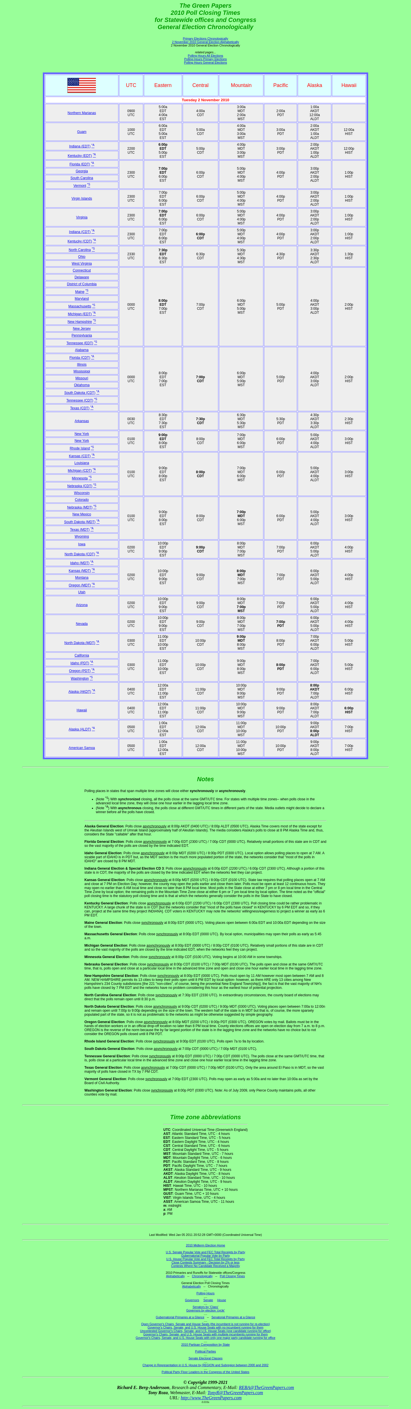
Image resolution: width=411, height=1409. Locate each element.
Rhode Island (80, 448)
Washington (80, 679)
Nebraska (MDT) (79, 507)
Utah (81, 592)
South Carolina (81, 178)
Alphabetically (175, 1276)
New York (81, 434)
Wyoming (82, 537)
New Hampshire (80, 322)
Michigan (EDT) (80, 314)
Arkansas (81, 421)
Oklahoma (82, 385)
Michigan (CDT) (80, 471)
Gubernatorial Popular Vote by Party (205, 1255)
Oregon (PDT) (79, 671)
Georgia (82, 171)
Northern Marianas (82, 113)
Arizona (82, 605)
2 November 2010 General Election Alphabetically (205, 42)
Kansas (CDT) (80, 456)
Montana (81, 578)
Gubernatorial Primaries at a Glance (180, 1317)
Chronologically (202, 1276)
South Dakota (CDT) (79, 393)
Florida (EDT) (80, 164)
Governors (192, 1300)
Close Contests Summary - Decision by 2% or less (205, 1262)
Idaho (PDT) (79, 663)
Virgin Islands (82, 199)
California (81, 655)
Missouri (81, 378)
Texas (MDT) (80, 530)
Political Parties (205, 1351)
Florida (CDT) (79, 358)
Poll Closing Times (232, 1276)
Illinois (81, 365)
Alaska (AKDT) (79, 692)
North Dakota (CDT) (80, 554)
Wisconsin (82, 493)
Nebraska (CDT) (79, 486)
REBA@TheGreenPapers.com (266, 1387)
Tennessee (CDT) (80, 400)
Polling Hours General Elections (205, 62)
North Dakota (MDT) (80, 643)
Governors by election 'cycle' (205, 1310)
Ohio (81, 257)
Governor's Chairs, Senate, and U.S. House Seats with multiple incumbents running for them (205, 1334)
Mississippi (81, 371)
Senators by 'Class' (206, 1307)
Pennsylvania (82, 335)
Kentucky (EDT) (80, 156)
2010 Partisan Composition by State (205, 1344)
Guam (81, 132)
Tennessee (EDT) (80, 343)
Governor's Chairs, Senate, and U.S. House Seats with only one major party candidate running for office (205, 1337)
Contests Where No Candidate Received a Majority (205, 1266)
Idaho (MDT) (79, 563)
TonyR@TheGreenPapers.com (235, 1392)
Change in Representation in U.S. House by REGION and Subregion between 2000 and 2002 (205, 1365)
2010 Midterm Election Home (205, 1245)
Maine (79, 292)
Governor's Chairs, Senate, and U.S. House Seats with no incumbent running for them (205, 1327)
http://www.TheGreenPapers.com (211, 1397)
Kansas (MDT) (80, 571)
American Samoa (81, 748)
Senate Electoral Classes (205, 1358)
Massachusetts (79, 306)
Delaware (81, 277)
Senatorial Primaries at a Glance (233, 1317)
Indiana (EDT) (79, 146)
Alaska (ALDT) (80, 729)
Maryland (82, 299)
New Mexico (81, 514)
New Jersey (82, 329)
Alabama (81, 350)
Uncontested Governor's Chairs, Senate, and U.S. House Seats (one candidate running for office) (205, 1331)
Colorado (82, 500)
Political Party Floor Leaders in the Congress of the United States (205, 1372)
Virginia (82, 217)
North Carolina (80, 250)
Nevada (82, 624)
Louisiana (81, 463)
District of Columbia (81, 284)
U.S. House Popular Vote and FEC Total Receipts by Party (205, 1259)
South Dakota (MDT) (80, 522)
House (221, 1300)
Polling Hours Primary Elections (205, 59)
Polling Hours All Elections (205, 55)
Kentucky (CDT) (80, 241)
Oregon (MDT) (80, 585)
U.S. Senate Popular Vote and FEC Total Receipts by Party (205, 1252)
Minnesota (80, 478)
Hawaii (81, 710)
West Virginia (82, 264)
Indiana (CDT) (79, 232)
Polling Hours (205, 1293)
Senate (208, 1300)
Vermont (79, 186)
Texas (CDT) (79, 408)
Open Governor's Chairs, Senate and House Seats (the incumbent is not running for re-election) (205, 1324)
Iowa (81, 544)
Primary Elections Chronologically (205, 38)
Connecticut (82, 270)
